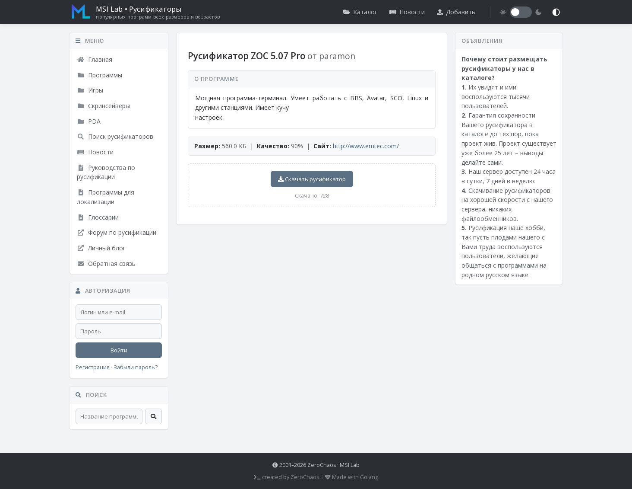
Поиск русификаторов (115, 136)
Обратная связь (106, 263)
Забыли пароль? (136, 367)
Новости (407, 12)
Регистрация (93, 367)
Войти (119, 350)
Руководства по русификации (106, 172)
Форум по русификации (116, 232)
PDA (89, 121)
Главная (94, 59)
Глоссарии (98, 217)
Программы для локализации (105, 197)
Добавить (456, 12)
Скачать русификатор (312, 179)
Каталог (360, 12)
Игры (90, 90)
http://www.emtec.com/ (366, 146)
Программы (99, 75)
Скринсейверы (103, 106)
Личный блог (101, 248)
